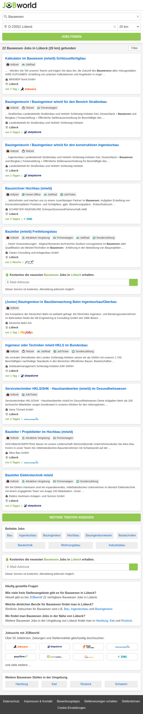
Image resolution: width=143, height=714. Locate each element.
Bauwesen (15, 48)
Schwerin (121, 684)
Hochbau (73, 535)
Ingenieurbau (27, 535)
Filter (134, 48)
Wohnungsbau (70, 545)
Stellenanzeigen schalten (100, 701)
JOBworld (35, 597)
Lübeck (42, 48)
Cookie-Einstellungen (71, 707)
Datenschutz (11, 701)
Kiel (112, 620)
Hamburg (102, 620)
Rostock (126, 620)
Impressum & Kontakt (38, 701)
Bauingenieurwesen (99, 535)
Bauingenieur (52, 535)
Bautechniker (127, 535)
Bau (9, 535)
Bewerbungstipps (68, 701)
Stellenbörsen (131, 701)
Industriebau (117, 545)
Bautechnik (25, 545)
